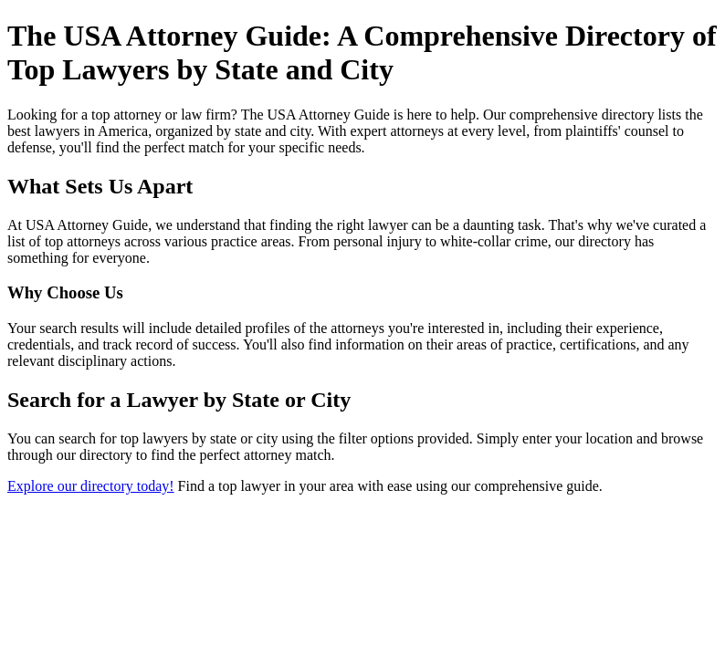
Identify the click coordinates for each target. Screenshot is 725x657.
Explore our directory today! (90, 486)
